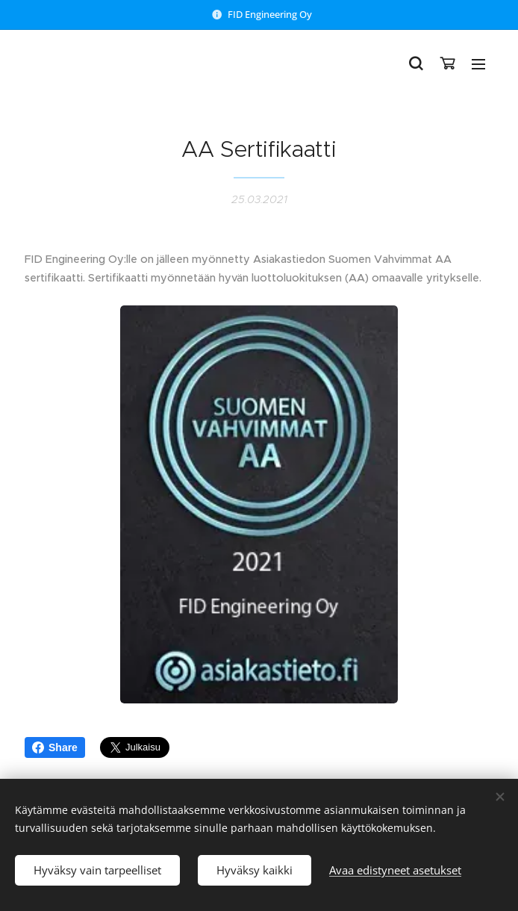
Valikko (478, 64)
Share (55, 747)
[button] (415, 63)
